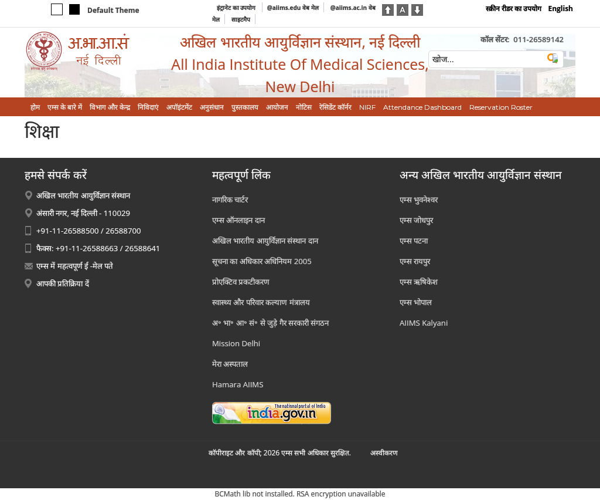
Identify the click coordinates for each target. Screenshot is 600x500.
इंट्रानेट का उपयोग (237, 8)
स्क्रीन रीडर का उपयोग (513, 8)
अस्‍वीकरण (384, 453)
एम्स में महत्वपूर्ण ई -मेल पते (74, 266)
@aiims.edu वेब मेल (293, 8)
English (560, 8)
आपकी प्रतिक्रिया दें (62, 283)
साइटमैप (240, 19)
